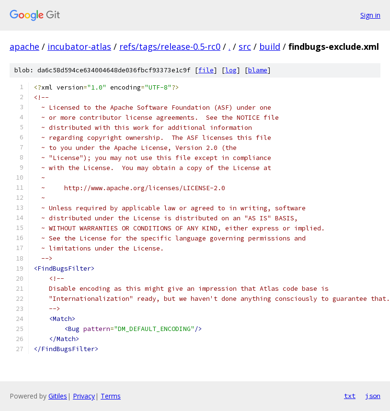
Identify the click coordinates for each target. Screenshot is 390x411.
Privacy (84, 395)
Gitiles (57, 395)
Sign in (370, 15)
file (206, 70)
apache (24, 46)
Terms (111, 395)
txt (350, 395)
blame (257, 70)
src (245, 46)
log (231, 70)
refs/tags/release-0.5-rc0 (169, 46)
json (372, 395)
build (269, 46)
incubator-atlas (79, 46)
